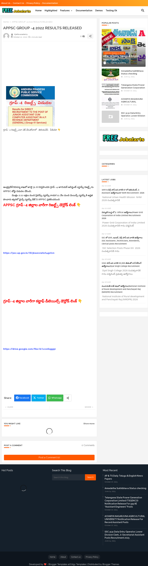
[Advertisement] (49, 64)
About (63, 557)
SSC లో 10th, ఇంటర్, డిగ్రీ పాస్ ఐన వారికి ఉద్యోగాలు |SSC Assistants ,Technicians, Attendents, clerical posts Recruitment (122, 241)
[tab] (38, 10)
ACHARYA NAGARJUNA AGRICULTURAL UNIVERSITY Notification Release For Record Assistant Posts (125, 519)
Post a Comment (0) (49, 457)
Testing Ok (111, 10)
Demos (99, 10)
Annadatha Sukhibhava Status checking (132, 72)
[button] (143, 10)
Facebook (24, 398)
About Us (5, 3)
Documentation (50, 3)
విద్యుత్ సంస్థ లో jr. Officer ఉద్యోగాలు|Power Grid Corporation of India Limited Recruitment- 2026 (122, 215)
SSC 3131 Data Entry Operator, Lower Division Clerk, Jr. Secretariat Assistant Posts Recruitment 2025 (124, 534)
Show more (89, 423)
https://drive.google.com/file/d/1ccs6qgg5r (29, 349)
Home (38, 10)
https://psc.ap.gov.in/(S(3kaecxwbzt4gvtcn (28, 253)
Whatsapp (56, 398)
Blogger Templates (58, 564)
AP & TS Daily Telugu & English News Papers (124, 477)
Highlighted (51, 10)
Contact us (18, 3)
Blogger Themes (110, 564)
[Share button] (67, 398)
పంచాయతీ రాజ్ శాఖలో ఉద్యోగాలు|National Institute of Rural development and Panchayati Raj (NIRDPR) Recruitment (123, 289)
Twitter (40, 398)
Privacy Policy (33, 3)
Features (65, 10)
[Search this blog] (68, 477)
